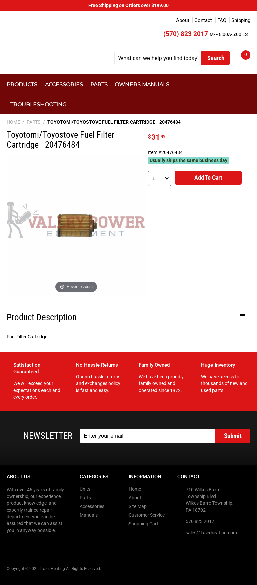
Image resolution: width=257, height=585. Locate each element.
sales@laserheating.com (211, 532)
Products (22, 84)
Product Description (42, 317)
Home (134, 489)
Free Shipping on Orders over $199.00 (128, 5)
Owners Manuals (142, 84)
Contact (203, 20)
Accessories (64, 84)
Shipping (240, 20)
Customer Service (146, 515)
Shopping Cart (143, 523)
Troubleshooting (38, 104)
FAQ (221, 20)
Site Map (137, 506)
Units (85, 489)
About (182, 20)
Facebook (12, 544)
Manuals (89, 515)
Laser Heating (57, 37)
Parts (99, 84)
